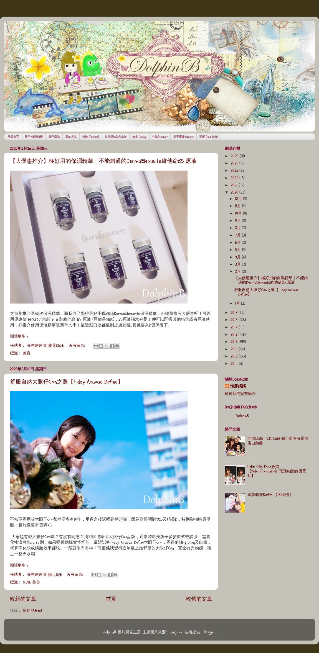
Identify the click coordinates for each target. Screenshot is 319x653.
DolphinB (242, 415)
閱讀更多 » (19, 336)
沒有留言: (77, 345)
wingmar (176, 632)
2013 (235, 356)
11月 (238, 206)
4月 (238, 257)
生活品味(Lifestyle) (115, 137)
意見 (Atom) (32, 610)
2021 (235, 185)
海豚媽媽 (238, 386)
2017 (235, 327)
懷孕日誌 (54, 137)
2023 (235, 170)
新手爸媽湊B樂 (34, 137)
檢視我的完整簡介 (240, 393)
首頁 (111, 599)
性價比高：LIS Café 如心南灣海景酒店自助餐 (277, 441)
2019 (235, 312)
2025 (235, 156)
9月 (238, 220)
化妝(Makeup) (160, 137)
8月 (238, 227)
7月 (238, 235)
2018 (235, 319)
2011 (234, 363)
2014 (235, 349)
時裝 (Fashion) (90, 137)
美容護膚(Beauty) (183, 137)
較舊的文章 (199, 599)
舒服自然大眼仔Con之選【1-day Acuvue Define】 (66, 381)
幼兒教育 (13, 137)
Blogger (209, 632)
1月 (238, 303)
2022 (235, 178)
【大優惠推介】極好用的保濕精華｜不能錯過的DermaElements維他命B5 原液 (103, 161)
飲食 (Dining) (139, 137)
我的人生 (71, 137)
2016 (235, 334)
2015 (235, 341)
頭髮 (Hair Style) (208, 137)
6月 (238, 242)
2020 (235, 192)
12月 (239, 198)
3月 (238, 264)
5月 (238, 249)
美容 (27, 353)
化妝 (27, 582)
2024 (235, 163)
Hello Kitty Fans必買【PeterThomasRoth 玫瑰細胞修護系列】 (277, 471)
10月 (239, 213)
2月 (238, 271)
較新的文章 (23, 599)
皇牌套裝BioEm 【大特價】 (270, 494)
